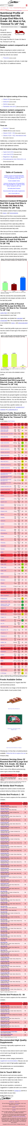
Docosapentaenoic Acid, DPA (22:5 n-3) (6, 477)
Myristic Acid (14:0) (5, 449)
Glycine (2, 514)
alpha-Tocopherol (5, 595)
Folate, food (3, 567)
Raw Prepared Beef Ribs (7, 1034)
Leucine (2, 523)
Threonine (6, 58)
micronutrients (14, 213)
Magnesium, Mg (7, 157)
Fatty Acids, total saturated (7, 433)
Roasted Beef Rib (5, 954)
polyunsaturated (23, 323)
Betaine (2, 505)
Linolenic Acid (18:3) (5, 489)
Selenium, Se (4, 639)
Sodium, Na (3, 642)
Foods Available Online (14, 180)
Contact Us (17, 1090)
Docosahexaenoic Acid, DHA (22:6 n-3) (14, 159)
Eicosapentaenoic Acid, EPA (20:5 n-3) (6, 480)
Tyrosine (3, 549)
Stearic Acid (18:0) (5, 455)
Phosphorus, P (4, 633)
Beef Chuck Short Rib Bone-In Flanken (14, 747)
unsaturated (3, 320)
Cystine (2, 508)
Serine (2, 539)
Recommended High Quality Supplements (14, 191)
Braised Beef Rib (5, 805)
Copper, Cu (3, 617)
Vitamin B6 (3, 589)
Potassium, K (4, 636)
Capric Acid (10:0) (8, 152)
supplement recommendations (9, 1061)
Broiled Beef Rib (5, 811)
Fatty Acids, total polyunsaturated (4, 430)
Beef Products (11, 421)
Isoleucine (6, 101)
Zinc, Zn (2, 645)
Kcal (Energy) (4, 670)
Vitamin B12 (3, 586)
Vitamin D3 (6, 99)
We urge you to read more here (19, 1116)
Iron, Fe (2, 623)
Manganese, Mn (4, 629)
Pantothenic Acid (4, 576)
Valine (2, 552)
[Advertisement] (14, 80)
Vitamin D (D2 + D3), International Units (14, 135)
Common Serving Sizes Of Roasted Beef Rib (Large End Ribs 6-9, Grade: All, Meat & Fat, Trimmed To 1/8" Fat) (14, 185)
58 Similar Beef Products (14, 188)
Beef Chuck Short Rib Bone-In (14, 708)
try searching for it (12, 409)
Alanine (5, 104)
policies (17, 1104)
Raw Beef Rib (4, 891)
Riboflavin (3, 580)
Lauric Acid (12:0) (8, 154)
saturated (19, 318)
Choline (2, 654)
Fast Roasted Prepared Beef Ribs (9, 1031)
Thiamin (2, 583)
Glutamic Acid (4, 511)
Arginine (2, 498)
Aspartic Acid (4, 501)
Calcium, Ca (3, 614)
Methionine (3, 530)
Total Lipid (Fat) (4, 436)
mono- (13, 323)
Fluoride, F (6, 128)
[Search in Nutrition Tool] (11, 27)
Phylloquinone (4, 598)
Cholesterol (3, 651)
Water (2, 660)
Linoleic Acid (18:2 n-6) (6, 486)
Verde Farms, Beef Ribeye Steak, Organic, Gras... (14, 729)
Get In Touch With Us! (14, 193)
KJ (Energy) (3, 673)
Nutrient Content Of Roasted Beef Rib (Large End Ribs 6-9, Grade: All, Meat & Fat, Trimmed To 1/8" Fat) (14, 177)
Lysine (2, 527)
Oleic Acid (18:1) (4, 461)
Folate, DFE (3, 564)
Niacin (2, 573)
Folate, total (3, 570)
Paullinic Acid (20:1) (5, 467)
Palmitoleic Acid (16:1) (9, 106)
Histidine (3, 517)
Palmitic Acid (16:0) (5, 452)
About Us (17, 1101)
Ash (1, 666)
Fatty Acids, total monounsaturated (5, 427)
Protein (2, 558)
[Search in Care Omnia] (4, 5)
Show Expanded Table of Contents (14, 196)
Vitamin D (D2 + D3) (9, 133)
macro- (5, 213)
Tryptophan (3, 545)
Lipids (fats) (3, 313)
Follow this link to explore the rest (16, 753)
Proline (2, 536)
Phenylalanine (4, 533)
